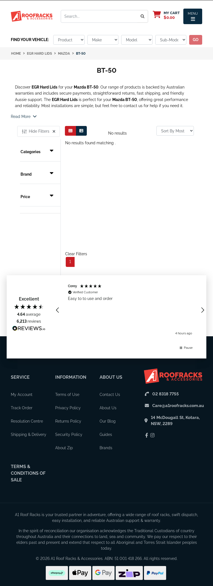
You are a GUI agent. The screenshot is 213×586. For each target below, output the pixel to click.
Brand (37, 174)
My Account (21, 394)
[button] (57, 310)
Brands (106, 448)
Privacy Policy (68, 408)
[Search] (142, 16)
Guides (106, 434)
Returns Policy (68, 421)
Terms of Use (67, 394)
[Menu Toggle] (192, 16)
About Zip (64, 448)
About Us (111, 377)
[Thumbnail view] (70, 131)
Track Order (21, 408)
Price (37, 197)
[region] (130, 310)
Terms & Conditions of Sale (28, 473)
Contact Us (110, 394)
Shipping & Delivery (28, 434)
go (196, 39)
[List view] (81, 131)
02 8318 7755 (165, 393)
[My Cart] (169, 15)
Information (70, 377)
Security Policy (68, 434)
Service (20, 377)
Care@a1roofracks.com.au (178, 405)
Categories (37, 152)
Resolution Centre (27, 421)
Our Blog (108, 421)
